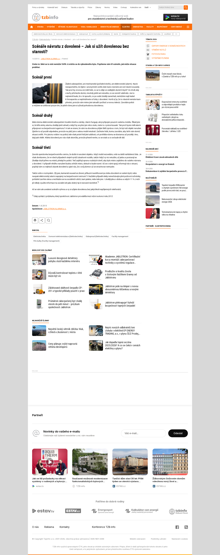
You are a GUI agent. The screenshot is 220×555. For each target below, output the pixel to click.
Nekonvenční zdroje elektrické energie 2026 (174, 200)
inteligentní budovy (129, 34)
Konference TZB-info (103, 527)
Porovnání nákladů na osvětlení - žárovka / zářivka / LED (175, 130)
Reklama (49, 527)
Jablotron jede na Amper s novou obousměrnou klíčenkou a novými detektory (121, 289)
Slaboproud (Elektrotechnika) (97, 236)
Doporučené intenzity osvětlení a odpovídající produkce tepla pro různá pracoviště (174, 104)
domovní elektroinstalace (65, 34)
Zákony (98, 7)
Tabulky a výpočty (77, 7)
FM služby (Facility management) (46, 241)
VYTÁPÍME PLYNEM (160, 58)
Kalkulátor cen (135, 7)
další (176, 34)
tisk (35, 220)
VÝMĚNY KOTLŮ (159, 50)
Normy (107, 7)
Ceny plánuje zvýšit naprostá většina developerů (62, 345)
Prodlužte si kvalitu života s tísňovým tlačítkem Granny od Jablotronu (121, 274)
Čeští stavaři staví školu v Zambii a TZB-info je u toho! (174, 75)
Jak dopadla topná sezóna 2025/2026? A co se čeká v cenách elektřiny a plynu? (122, 345)
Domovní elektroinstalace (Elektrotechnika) (66, 236)
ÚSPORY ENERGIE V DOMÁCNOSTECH (168, 46)
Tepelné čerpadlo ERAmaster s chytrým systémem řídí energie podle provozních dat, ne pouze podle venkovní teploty (175, 188)
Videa (115, 7)
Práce (90, 7)
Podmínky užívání (158, 539)
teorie (116, 34)
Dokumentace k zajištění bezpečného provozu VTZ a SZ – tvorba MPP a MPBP (167, 171)
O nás (35, 527)
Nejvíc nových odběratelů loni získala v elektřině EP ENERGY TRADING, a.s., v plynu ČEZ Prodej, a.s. (122, 330)
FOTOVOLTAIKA (159, 54)
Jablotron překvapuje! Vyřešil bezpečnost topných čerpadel (120, 304)
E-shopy (124, 7)
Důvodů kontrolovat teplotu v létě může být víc (65, 274)
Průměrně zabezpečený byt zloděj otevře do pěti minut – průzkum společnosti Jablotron (65, 304)
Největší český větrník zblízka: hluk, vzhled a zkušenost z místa (65, 331)
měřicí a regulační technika (150, 34)
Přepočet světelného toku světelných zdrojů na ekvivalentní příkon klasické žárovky (173, 117)
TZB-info (35, 40)
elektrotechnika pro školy (43, 34)
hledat (48, 220)
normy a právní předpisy (101, 34)
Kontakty (65, 527)
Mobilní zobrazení (137, 539)
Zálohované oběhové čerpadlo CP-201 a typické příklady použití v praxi (66, 289)
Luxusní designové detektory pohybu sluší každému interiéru (64, 260)
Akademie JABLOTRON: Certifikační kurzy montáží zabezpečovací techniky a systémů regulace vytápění (122, 259)
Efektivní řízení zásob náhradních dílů (162, 157)
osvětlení (167, 34)
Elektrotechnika (44, 40)
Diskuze (64, 7)
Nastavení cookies (180, 539)
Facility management (120, 236)
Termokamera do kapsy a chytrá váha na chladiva (174, 213)
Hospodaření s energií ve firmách (160, 164)
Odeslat (178, 433)
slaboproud (83, 34)
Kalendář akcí (53, 7)
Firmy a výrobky (38, 7)
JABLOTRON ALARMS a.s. (50, 59)
